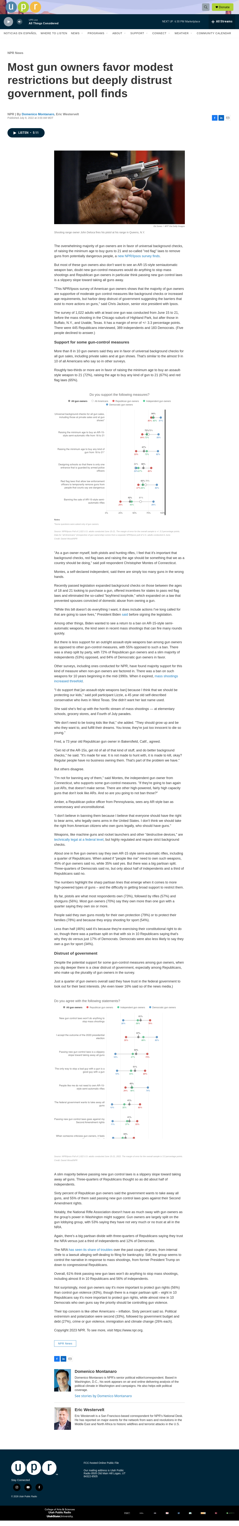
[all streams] (222, 27)
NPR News (15, 58)
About (117, 38)
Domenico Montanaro (38, 119)
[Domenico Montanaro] (62, 1386)
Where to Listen (54, 38)
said (125, 620)
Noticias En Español (20, 38)
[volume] (19, 27)
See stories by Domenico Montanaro (103, 1401)
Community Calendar (214, 38)
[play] (8, 27)
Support (137, 38)
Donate (226, 10)
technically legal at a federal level (78, 845)
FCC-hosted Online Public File (101, 1468)
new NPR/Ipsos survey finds (139, 261)
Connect (159, 38)
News (75, 38)
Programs (96, 38)
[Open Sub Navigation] (82, 38)
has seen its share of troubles (91, 1255)
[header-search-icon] (207, 10)
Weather (182, 38)
